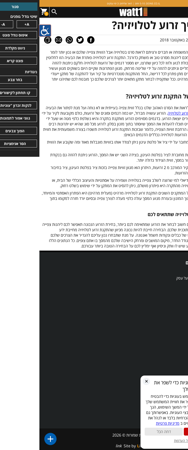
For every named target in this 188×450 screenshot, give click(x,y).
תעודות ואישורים (171, 315)
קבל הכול (164, 431)
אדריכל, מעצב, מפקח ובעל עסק (160, 278)
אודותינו (177, 307)
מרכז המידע (174, 352)
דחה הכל (125, 431)
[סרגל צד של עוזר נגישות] (6, 30)
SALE (179, 270)
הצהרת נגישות (172, 322)
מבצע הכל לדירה (171, 292)
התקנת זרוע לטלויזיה (168, 366)
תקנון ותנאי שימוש (169, 329)
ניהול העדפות (144, 440)
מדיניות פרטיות (172, 337)
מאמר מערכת (169, 40)
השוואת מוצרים (172, 285)
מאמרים (177, 359)
